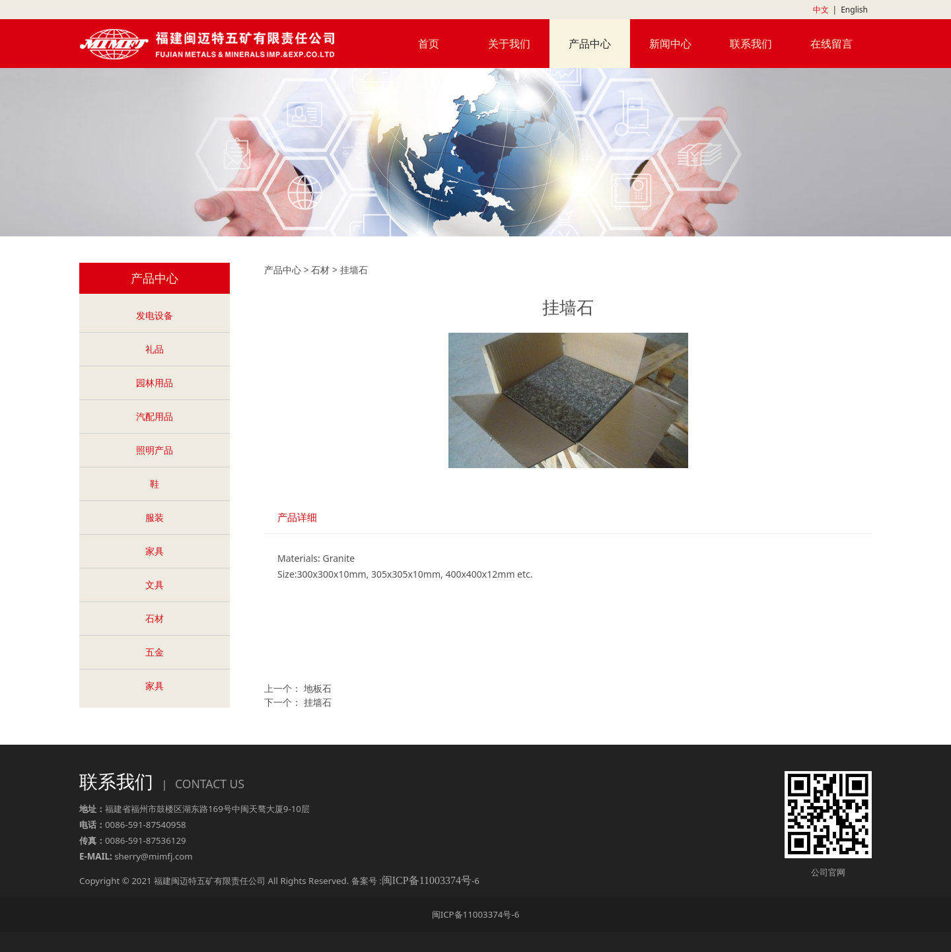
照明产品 (154, 450)
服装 (154, 517)
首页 (428, 43)
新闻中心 (670, 43)
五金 (154, 652)
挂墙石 (318, 702)
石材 (154, 618)
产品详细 (297, 517)
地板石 (318, 688)
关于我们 (509, 43)
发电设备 (154, 315)
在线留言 (831, 43)
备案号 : (411, 881)
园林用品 (154, 382)
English (854, 9)
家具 (154, 551)
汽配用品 (154, 416)
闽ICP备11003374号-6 (476, 914)
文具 (154, 584)
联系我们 (751, 43)
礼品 (154, 349)
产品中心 (590, 43)
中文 (821, 9)
